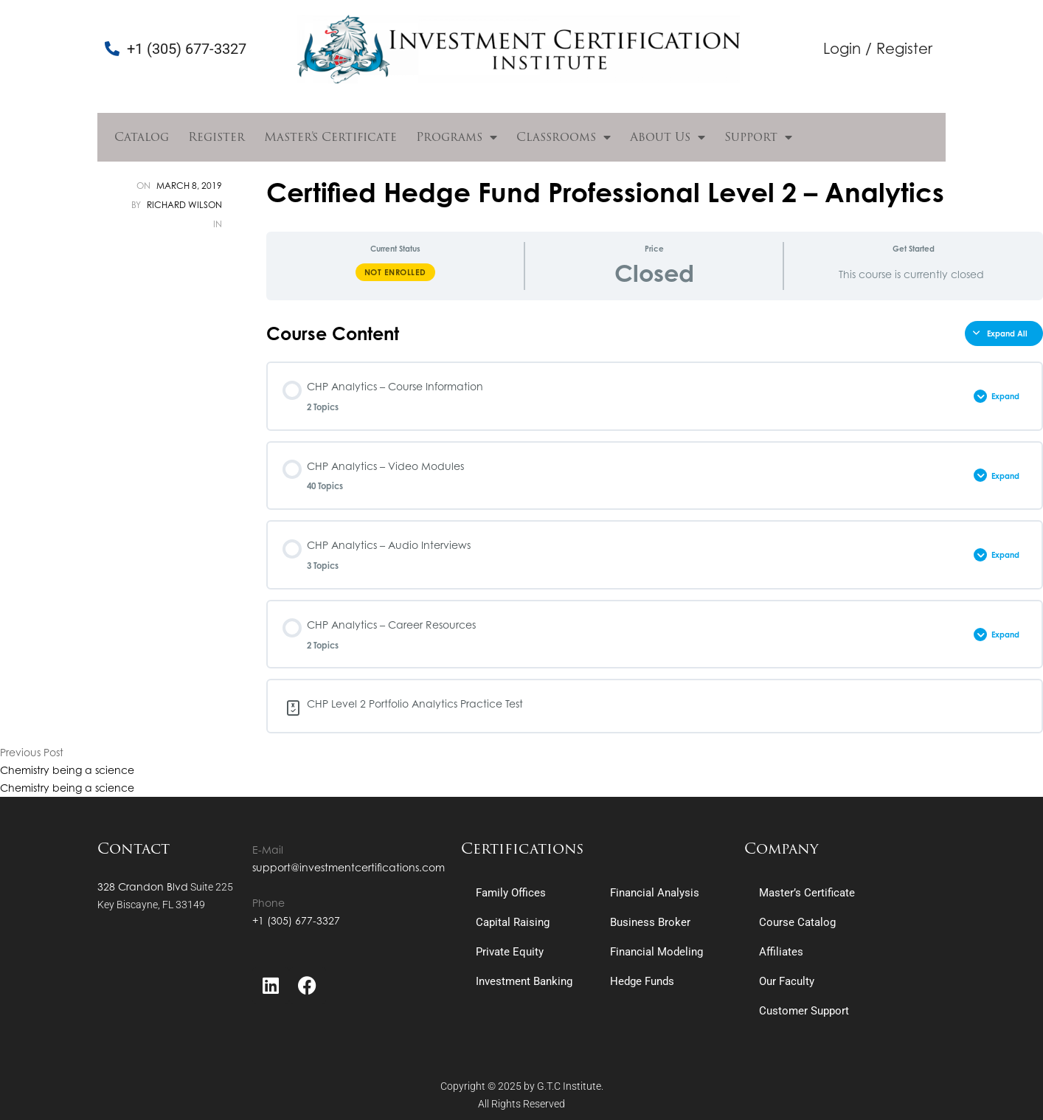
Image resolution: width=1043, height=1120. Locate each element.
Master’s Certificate (330, 137)
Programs (456, 137)
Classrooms (563, 137)
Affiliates (781, 951)
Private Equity (510, 951)
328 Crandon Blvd (142, 886)
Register (216, 137)
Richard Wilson (184, 204)
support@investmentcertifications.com (348, 867)
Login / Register (877, 48)
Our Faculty (786, 981)
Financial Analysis (654, 892)
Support (758, 137)
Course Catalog (797, 922)
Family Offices (511, 892)
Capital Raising (513, 922)
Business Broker (650, 922)
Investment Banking (524, 981)
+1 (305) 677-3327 (296, 920)
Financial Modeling (656, 951)
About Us (667, 137)
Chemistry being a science (67, 770)
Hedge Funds (642, 981)
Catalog (141, 137)
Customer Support (804, 1010)
